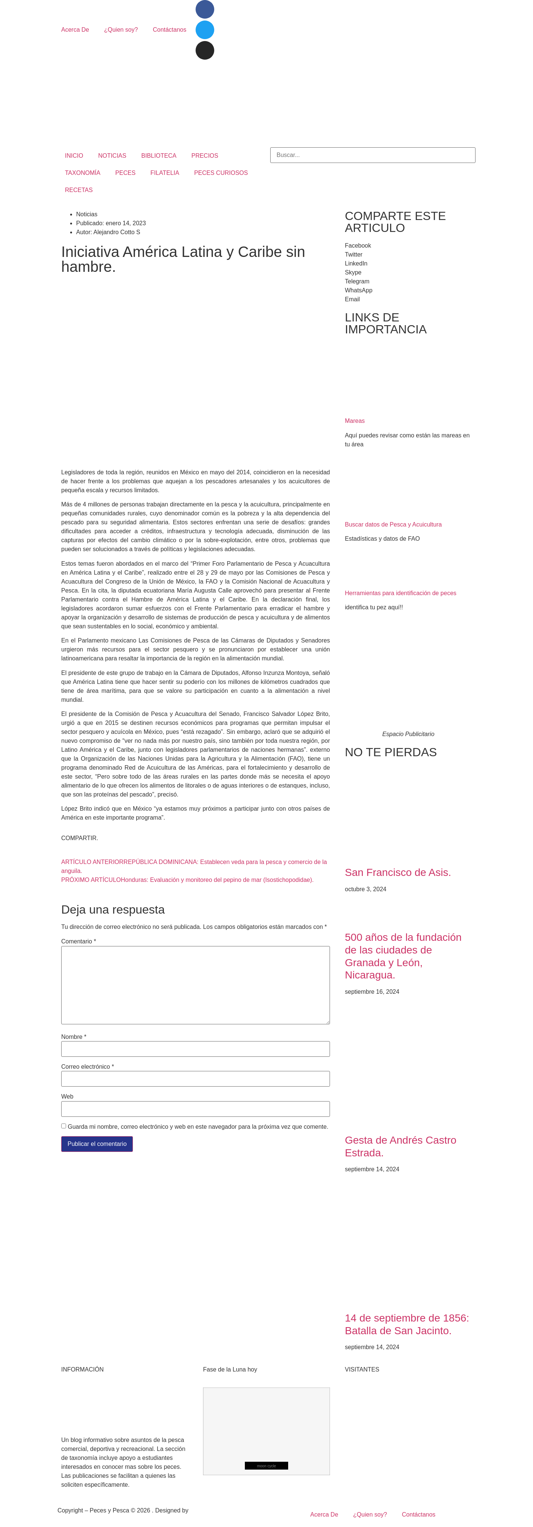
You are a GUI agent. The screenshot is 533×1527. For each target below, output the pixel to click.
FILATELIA (164, 173)
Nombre (74, 1037)
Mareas (355, 421)
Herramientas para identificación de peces (400, 593)
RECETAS (79, 190)
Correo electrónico (87, 1067)
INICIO (74, 156)
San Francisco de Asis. (398, 872)
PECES (125, 173)
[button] (408, 245)
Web (67, 1097)
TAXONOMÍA (82, 173)
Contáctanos (169, 29)
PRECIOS (204, 156)
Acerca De (75, 29)
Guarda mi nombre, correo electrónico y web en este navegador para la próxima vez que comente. (198, 1127)
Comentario (78, 942)
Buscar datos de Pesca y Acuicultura (393, 524)
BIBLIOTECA (158, 156)
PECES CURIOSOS (221, 173)
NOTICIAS (112, 156)
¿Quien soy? (121, 29)
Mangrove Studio (212, 1510)
